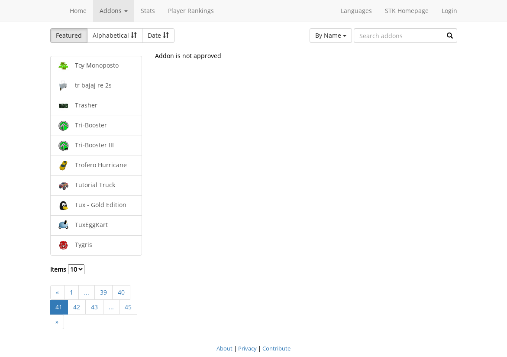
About (224, 348)
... (86, 292)
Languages (356, 10)
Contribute (276, 348)
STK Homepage (407, 10)
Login (449, 10)
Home (78, 10)
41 (58, 307)
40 (121, 292)
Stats (148, 10)
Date (158, 35)
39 (103, 292)
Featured (69, 35)
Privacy (247, 348)
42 (76, 307)
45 (128, 307)
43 (94, 307)
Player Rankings (191, 10)
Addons (114, 10)
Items (67, 269)
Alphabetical (115, 35)
